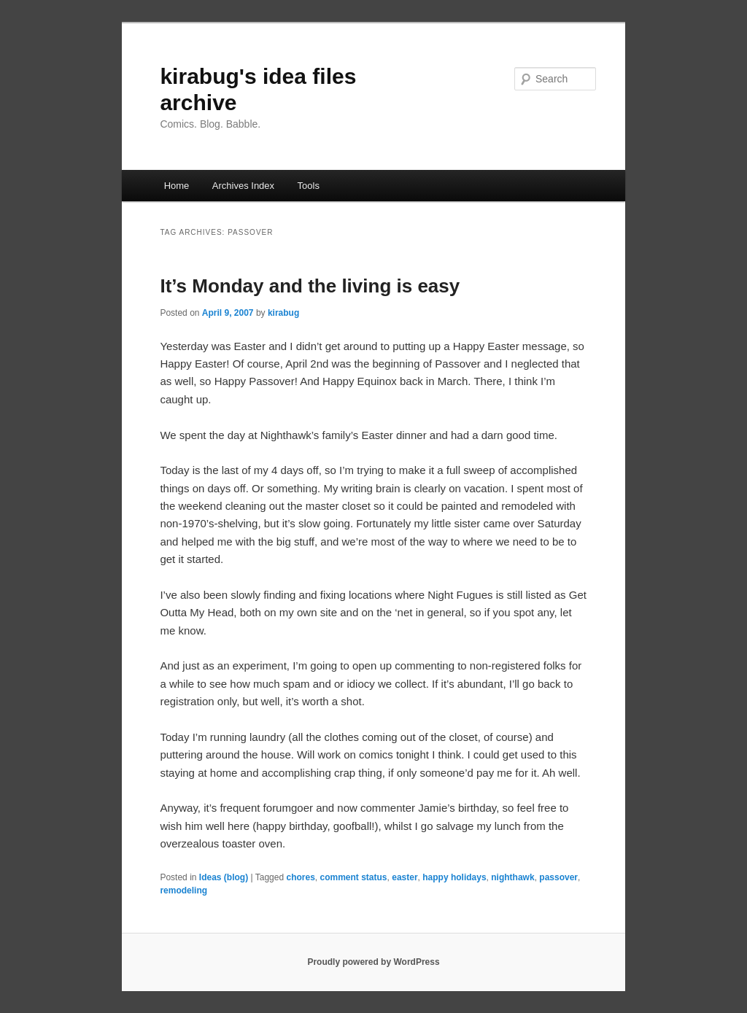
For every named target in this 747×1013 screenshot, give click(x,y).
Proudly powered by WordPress (373, 962)
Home (177, 185)
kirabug (283, 313)
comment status (353, 877)
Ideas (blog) (223, 877)
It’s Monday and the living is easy (310, 286)
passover (558, 877)
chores (300, 877)
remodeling (183, 890)
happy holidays (454, 877)
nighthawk (512, 877)
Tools (309, 185)
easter (404, 877)
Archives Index (243, 185)
